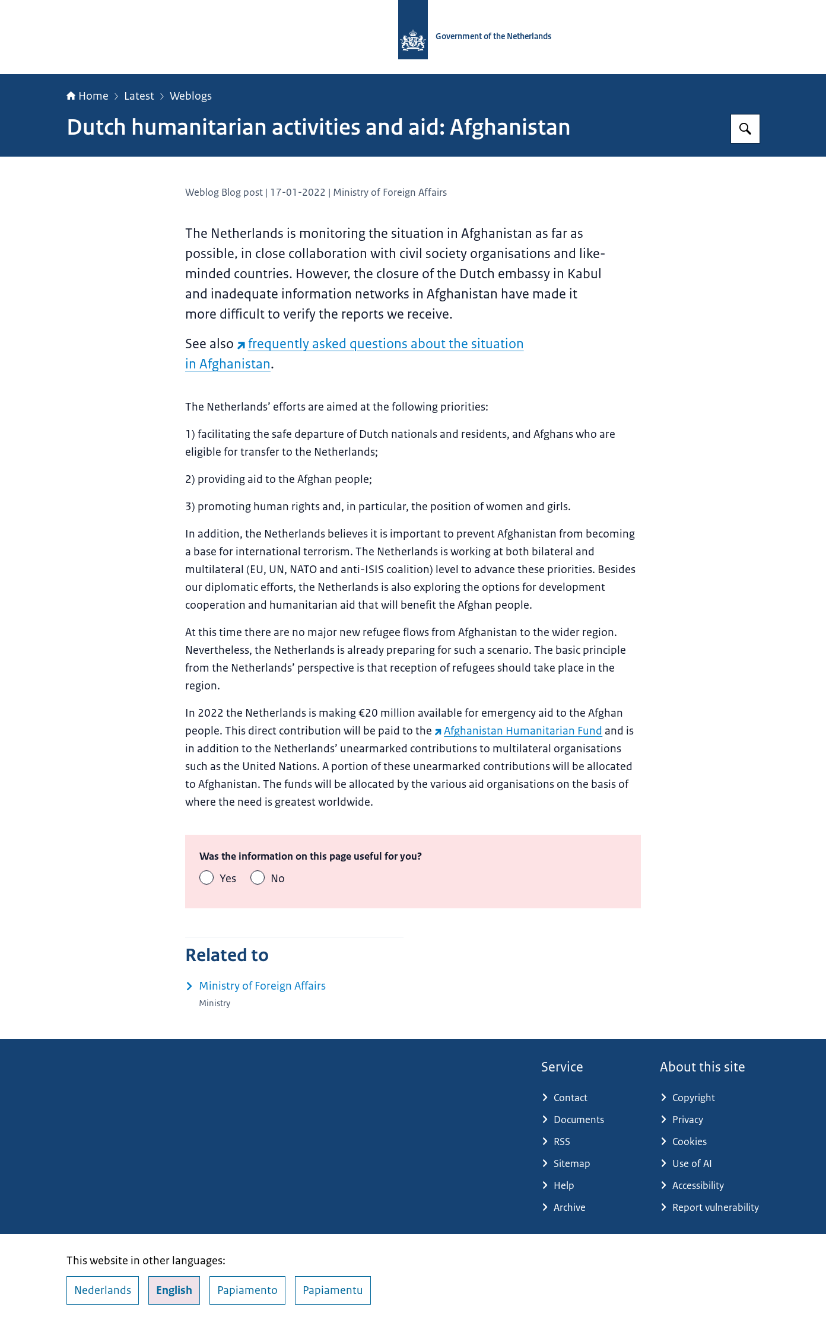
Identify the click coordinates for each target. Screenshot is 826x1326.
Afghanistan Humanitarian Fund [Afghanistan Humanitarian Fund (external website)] (518, 731)
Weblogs (191, 96)
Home (87, 96)
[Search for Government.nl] (745, 129)
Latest (139, 96)
